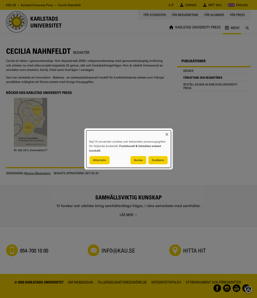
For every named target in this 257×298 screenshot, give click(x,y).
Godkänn (158, 160)
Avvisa (138, 160)
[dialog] (128, 148)
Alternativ (99, 160)
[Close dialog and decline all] (167, 132)
